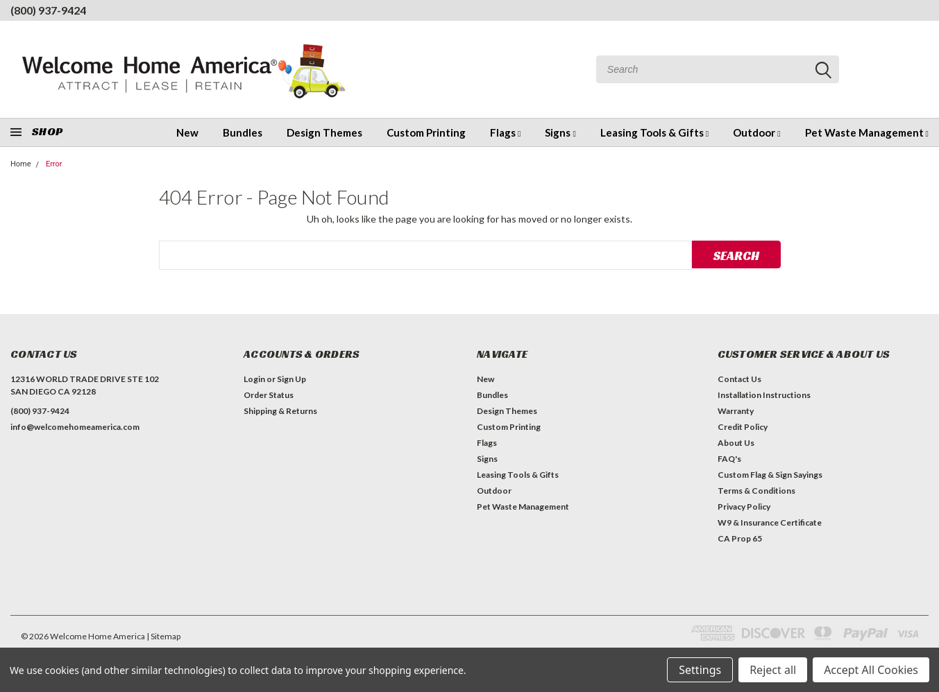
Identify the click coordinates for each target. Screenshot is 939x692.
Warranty (736, 411)
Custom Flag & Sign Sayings (770, 474)
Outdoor (756, 132)
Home (20, 163)
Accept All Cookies (871, 669)
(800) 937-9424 (48, 10)
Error (54, 163)
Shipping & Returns (280, 411)
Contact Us (739, 379)
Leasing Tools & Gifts (654, 132)
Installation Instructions (764, 395)
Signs (560, 132)
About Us (736, 443)
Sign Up (291, 379)
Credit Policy (743, 427)
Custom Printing (426, 132)
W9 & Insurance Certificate (770, 522)
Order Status (269, 395)
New (187, 132)
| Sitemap (163, 636)
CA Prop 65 (740, 538)
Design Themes (324, 132)
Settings (700, 669)
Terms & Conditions (756, 490)
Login (254, 379)
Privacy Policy (744, 506)
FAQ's (729, 458)
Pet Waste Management (867, 132)
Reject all (773, 669)
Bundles (242, 132)
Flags (505, 132)
